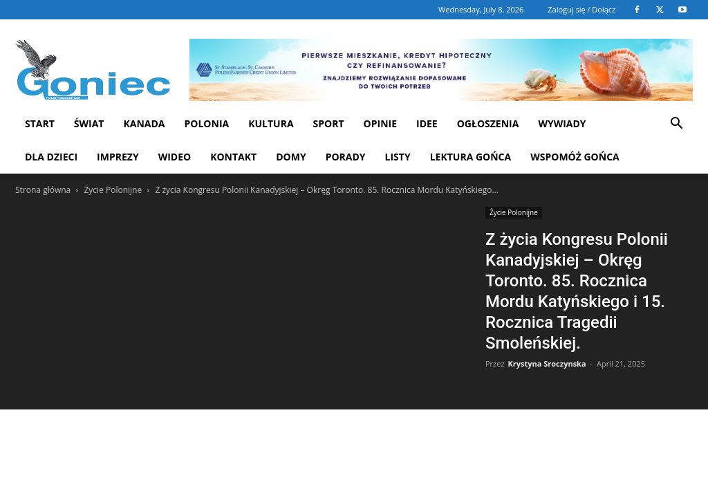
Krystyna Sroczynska (546, 363)
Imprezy (118, 156)
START (40, 123)
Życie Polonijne (113, 190)
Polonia (207, 123)
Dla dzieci (51, 156)
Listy (398, 156)
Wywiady (562, 123)
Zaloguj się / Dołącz (581, 9)
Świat (89, 123)
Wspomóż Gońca (575, 156)
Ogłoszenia (488, 123)
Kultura (270, 123)
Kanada (144, 123)
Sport (328, 123)
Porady (346, 156)
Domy (291, 156)
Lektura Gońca (471, 156)
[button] (676, 124)
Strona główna (43, 190)
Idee (427, 123)
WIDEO (175, 156)
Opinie (380, 123)
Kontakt (233, 156)
